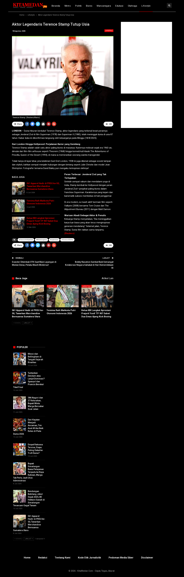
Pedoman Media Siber (121, 557)
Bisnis (89, 5)
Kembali (17, 323)
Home (27, 557)
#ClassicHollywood (26, 240)
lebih (158, 5)
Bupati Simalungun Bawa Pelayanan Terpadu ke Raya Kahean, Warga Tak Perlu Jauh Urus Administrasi (28, 472)
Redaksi (42, 557)
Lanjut (28, 323)
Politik (78, 5)
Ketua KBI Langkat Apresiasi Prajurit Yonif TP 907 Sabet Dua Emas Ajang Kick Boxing (42, 221)
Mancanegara (104, 5)
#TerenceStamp (67, 240)
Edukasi (119, 5)
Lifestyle (146, 5)
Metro (68, 5)
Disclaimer (147, 557)
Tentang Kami (62, 557)
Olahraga (132, 5)
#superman (54, 240)
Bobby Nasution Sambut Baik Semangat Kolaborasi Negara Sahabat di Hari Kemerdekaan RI (89, 265)
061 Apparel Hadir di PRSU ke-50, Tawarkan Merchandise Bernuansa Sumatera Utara (43, 186)
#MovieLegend (41, 240)
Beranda (56, 5)
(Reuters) (69, 233)
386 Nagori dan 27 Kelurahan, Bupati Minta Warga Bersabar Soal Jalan (36, 403)
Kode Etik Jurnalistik (89, 557)
